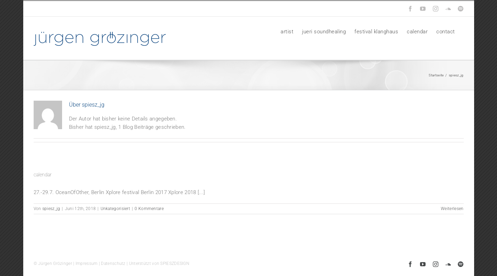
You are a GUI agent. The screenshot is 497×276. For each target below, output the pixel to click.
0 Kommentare (149, 208)
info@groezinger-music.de (80, 8)
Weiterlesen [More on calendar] (452, 208)
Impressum (87, 263)
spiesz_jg (51, 208)
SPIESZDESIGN (174, 263)
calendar (43, 174)
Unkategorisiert (115, 208)
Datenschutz (113, 263)
